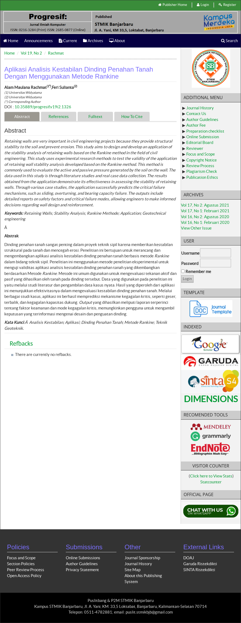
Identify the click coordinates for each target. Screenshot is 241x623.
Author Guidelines (202, 119)
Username (190, 253)
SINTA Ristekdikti (199, 569)
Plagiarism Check (201, 171)
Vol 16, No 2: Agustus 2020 (205, 216)
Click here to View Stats (211, 476)
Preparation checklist (205, 131)
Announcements (38, 40)
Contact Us (196, 113)
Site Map (132, 569)
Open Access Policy (24, 575)
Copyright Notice (201, 160)
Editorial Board (199, 142)
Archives (93, 40)
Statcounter (211, 482)
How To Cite (132, 116)
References (59, 116)
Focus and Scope (200, 154)
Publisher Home (172, 5)
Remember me (198, 271)
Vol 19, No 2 (31, 53)
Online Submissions (83, 557)
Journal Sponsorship (142, 557)
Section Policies (21, 563)
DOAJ (188, 557)
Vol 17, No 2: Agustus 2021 (205, 205)
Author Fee (196, 125)
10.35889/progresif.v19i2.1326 (43, 107)
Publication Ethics (202, 177)
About (117, 40)
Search (229, 40)
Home (10, 40)
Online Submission (202, 136)
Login (203, 5)
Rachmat (56, 53)
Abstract (22, 116)
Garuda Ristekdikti (200, 563)
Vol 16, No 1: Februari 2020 (205, 222)
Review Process (200, 165)
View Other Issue (196, 228)
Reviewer (194, 148)
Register (227, 5)
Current (68, 40)
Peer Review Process (25, 569)
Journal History (200, 108)
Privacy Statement (82, 569)
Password (189, 263)
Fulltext (95, 116)
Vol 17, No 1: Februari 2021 (205, 210)
